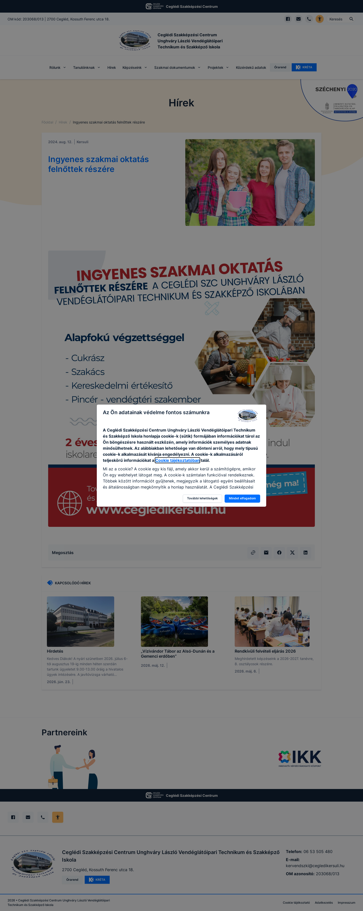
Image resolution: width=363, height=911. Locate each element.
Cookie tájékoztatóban (177, 460)
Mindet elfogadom (242, 498)
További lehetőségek (202, 498)
